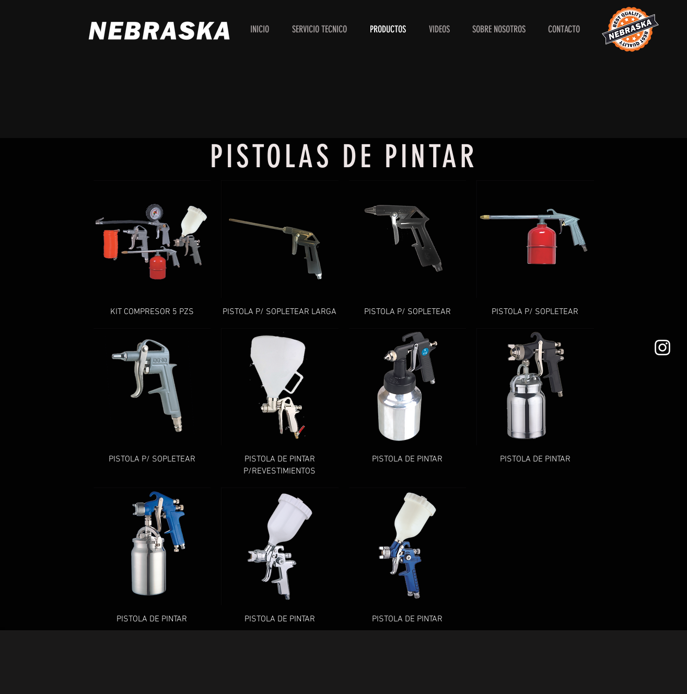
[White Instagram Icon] (662, 347)
